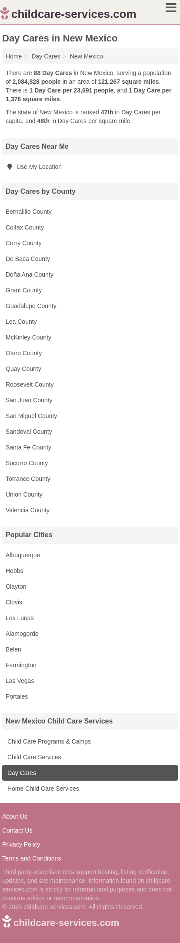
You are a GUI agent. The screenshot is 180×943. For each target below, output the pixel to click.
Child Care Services (33, 757)
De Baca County (28, 258)
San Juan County (29, 400)
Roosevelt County (30, 384)
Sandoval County (29, 431)
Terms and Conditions (31, 858)
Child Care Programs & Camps (48, 741)
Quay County (23, 368)
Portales (17, 696)
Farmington (21, 665)
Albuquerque (23, 555)
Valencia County (28, 510)
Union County (24, 494)
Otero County (24, 353)
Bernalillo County (29, 211)
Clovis (14, 602)
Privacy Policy (21, 844)
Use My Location (34, 166)
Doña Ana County (29, 274)
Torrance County (28, 478)
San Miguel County (31, 415)
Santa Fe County (28, 447)
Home (14, 56)
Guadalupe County (31, 305)
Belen (13, 649)
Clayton (16, 586)
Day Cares (21, 772)
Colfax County (25, 227)
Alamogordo (22, 633)
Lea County (21, 321)
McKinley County (28, 337)
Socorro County (27, 462)
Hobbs (14, 570)
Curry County (23, 243)
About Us (14, 816)
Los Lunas (20, 617)
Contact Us (17, 830)
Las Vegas (20, 680)
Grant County (24, 290)
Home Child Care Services (42, 788)
